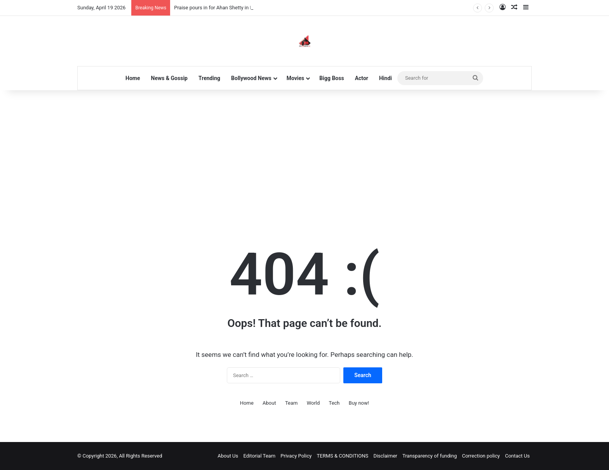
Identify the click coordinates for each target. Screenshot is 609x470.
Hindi (385, 78)
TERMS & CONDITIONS (343, 456)
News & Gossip (169, 78)
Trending (209, 78)
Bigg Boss (331, 78)
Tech (334, 403)
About (269, 403)
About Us (228, 456)
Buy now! (359, 403)
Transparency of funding (429, 456)
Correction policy (481, 456)
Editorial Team (260, 456)
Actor (361, 78)
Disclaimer (385, 456)
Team (291, 403)
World (313, 403)
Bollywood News (251, 78)
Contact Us (517, 456)
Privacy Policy (295, 456)
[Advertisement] (304, 156)
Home (132, 78)
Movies (295, 78)
